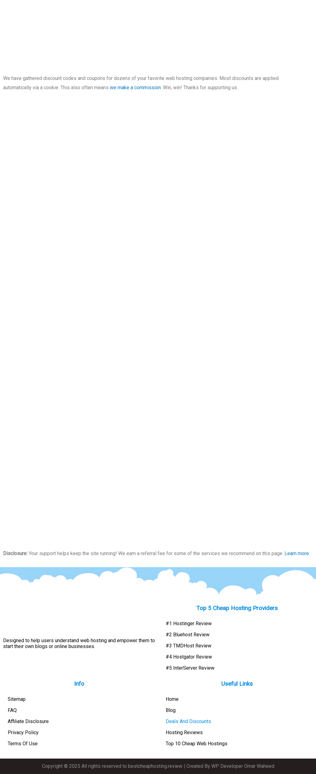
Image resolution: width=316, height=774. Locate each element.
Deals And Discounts (188, 721)
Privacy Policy (23, 732)
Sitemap (17, 699)
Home (172, 699)
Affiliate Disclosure (28, 721)
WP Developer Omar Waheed (242, 766)
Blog (171, 710)
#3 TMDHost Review (188, 646)
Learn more (297, 553)
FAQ (12, 710)
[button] (310, 10)
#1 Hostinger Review (189, 623)
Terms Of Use (23, 744)
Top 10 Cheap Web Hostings (196, 744)
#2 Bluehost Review (188, 635)
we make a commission (135, 87)
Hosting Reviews (184, 732)
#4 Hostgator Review (189, 657)
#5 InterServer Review (190, 668)
